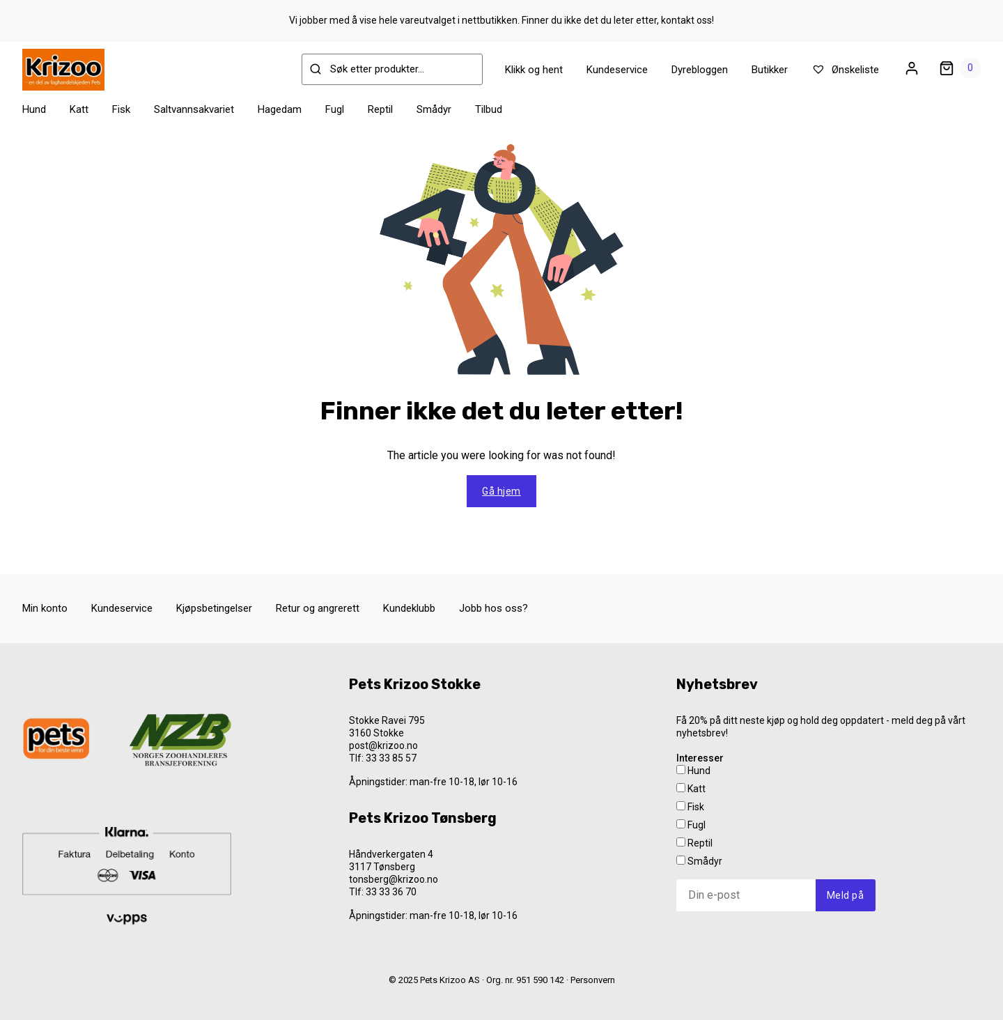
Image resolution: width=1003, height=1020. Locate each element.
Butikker (770, 69)
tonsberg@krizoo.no (393, 879)
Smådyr (434, 109)
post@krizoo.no (383, 745)
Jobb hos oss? (493, 608)
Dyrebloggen (699, 69)
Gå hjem (501, 491)
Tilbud (488, 109)
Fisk (121, 109)
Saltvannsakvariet (194, 109)
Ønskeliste (845, 69)
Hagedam (280, 109)
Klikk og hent (534, 69)
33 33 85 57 (391, 758)
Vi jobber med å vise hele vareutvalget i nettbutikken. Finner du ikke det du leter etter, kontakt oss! (501, 20)
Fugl (334, 109)
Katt (79, 109)
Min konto (45, 608)
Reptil (380, 109)
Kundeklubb (409, 608)
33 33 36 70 (391, 891)
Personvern (592, 980)
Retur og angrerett (317, 608)
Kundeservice (617, 69)
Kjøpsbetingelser (214, 608)
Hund (34, 109)
